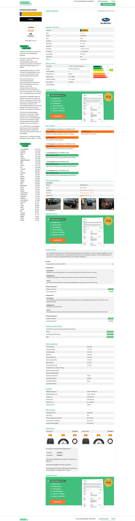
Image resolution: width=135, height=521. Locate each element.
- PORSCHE (30, 196)
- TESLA (30, 189)
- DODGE (29, 220)
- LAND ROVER (30, 193)
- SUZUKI (30, 180)
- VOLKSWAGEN (30, 149)
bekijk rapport (57, 116)
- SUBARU (29, 215)
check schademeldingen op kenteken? (84, 1)
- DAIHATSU (29, 202)
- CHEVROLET (30, 195)
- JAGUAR (29, 213)
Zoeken (30, 19)
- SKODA (30, 176)
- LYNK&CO (30, 198)
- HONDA (30, 191)
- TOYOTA (30, 158)
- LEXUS (29, 206)
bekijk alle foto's (86, 195)
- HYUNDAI (30, 173)
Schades (26, 3)
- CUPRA (29, 209)
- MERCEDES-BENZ (30, 160)
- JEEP (29, 204)
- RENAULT (30, 153)
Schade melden (108, 4)
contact (113, 1)
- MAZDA (30, 182)
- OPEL (30, 155)
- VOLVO (30, 166)
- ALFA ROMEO (30, 200)
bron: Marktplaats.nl (50, 210)
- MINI (30, 184)
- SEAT (30, 175)
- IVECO (29, 218)
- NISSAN (30, 178)
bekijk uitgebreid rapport (87, 190)
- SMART (29, 216)
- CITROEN (30, 169)
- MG (29, 211)
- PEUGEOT (30, 151)
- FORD (30, 156)
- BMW (30, 162)
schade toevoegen (103, 1)
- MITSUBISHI (30, 186)
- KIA (30, 167)
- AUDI (30, 164)
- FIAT (30, 171)
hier (36, 138)
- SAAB (29, 207)
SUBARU (82, 33)
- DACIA (30, 187)
